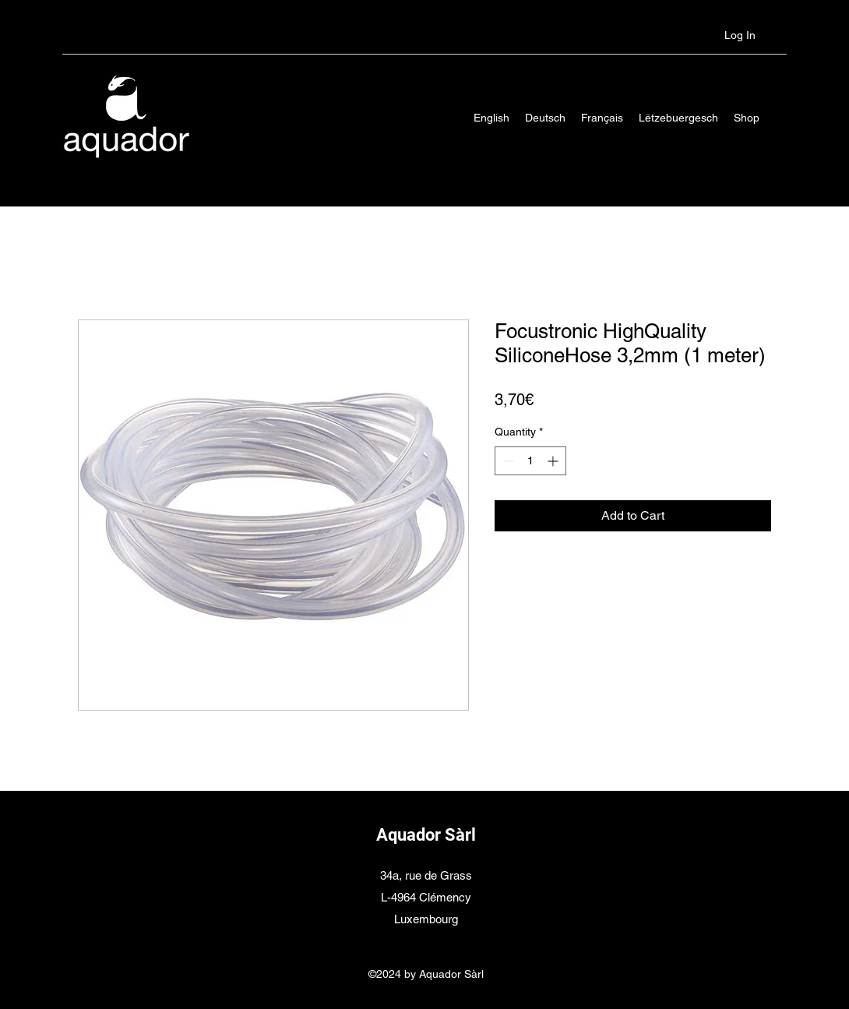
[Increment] (554, 461)
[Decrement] (506, 461)
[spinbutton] (530, 461)
